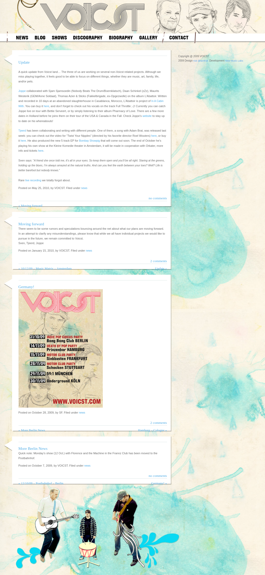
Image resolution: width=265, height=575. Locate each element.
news (22, 37)
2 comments (158, 261)
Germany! (26, 287)
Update (24, 62)
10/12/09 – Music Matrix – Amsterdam (46, 268)
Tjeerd (22, 130)
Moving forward (31, 206)
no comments (158, 198)
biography (121, 37)
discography (88, 37)
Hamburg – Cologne (151, 430)
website (146, 116)
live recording (33, 180)
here (46, 106)
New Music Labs (234, 60)
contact (178, 37)
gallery (148, 37)
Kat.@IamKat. (200, 60)
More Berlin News (33, 430)
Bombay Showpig (89, 140)
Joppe (22, 91)
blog (40, 37)
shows (59, 37)
